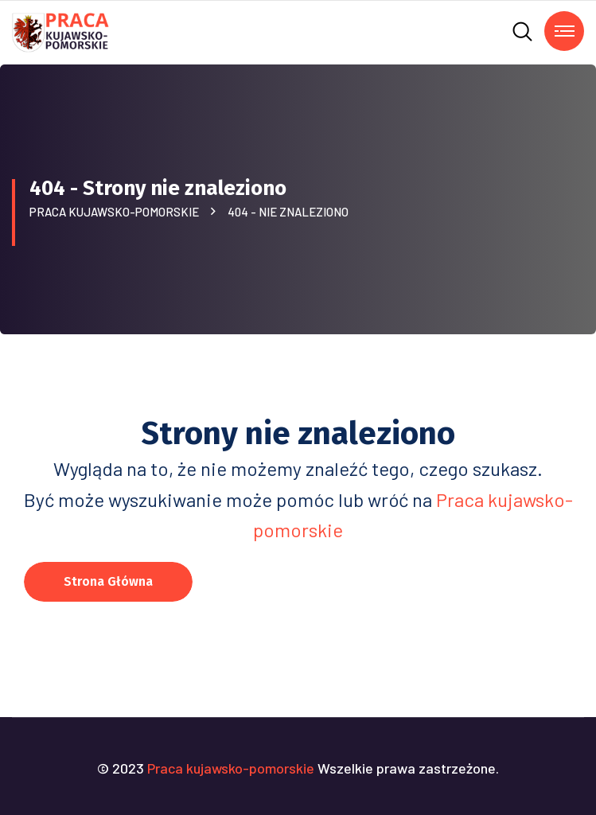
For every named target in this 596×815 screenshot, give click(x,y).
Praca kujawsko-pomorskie (116, 212)
